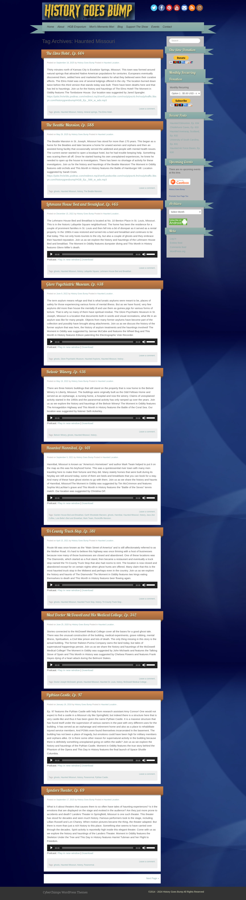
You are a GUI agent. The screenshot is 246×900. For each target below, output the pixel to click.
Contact (167, 26)
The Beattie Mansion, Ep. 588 (70, 124)
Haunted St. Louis (108, 682)
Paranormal (89, 777)
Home (50, 26)
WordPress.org (177, 251)
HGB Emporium (77, 26)
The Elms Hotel (105, 112)
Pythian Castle (101, 777)
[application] (102, 254)
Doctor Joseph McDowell (65, 682)
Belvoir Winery (60, 435)
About (60, 26)
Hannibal (118, 515)
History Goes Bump (85, 63)
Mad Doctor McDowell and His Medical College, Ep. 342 (91, 614)
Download (87, 259)
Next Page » (152, 878)
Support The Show (137, 26)
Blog (120, 26)
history (80, 112)
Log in (173, 238)
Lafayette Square (91, 271)
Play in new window (69, 259)
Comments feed (178, 247)
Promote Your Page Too (178, 196)
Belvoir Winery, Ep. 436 (66, 371)
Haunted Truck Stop (86, 602)
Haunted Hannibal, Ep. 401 (68, 447)
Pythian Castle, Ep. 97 (64, 694)
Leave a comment (147, 109)
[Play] (51, 254)
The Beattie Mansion (93, 191)
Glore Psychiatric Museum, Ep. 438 (74, 284)
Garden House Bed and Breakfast (68, 515)
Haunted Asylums (92, 359)
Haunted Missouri (68, 112)
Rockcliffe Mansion (102, 518)
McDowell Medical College (134, 682)
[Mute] (144, 254)
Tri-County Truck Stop (111, 602)
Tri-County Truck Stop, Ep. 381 (70, 531)
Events (155, 26)
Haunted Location (111, 63)
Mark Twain (88, 518)
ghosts (57, 112)
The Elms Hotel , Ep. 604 (65, 53)
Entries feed (176, 243)
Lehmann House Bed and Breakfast (115, 271)
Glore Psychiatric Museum (72, 359)
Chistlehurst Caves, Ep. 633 (184, 127)
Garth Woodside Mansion (95, 515)
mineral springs (90, 112)
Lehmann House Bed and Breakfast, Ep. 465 (82, 204)
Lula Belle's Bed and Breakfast (69, 518)
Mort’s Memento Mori (101, 26)
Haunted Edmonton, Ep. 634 (184, 123)
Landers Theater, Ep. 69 (65, 790)
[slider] (97, 254)
